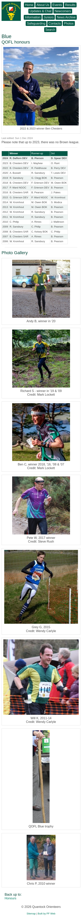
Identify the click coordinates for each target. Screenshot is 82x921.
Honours (10, 898)
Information (32, 17)
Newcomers (63, 11)
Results (70, 5)
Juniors (49, 17)
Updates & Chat (40, 11)
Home (29, 5)
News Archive (66, 17)
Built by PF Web (46, 913)
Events (57, 5)
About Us (42, 5)
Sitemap (31, 913)
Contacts (55, 23)
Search (50, 29)
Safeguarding (36, 23)
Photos (69, 23)
